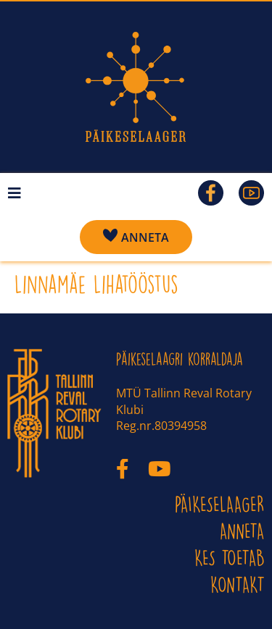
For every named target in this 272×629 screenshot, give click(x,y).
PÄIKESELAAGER (220, 504)
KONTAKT (237, 584)
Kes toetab (229, 557)
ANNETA (242, 531)
